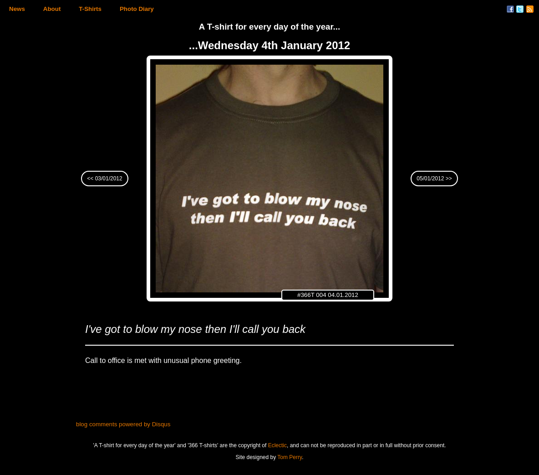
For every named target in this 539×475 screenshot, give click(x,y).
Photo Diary (137, 8)
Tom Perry (289, 457)
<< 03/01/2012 (104, 178)
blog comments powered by (123, 424)
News (17, 8)
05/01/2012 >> (434, 178)
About (52, 8)
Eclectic (277, 445)
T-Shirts (90, 8)
